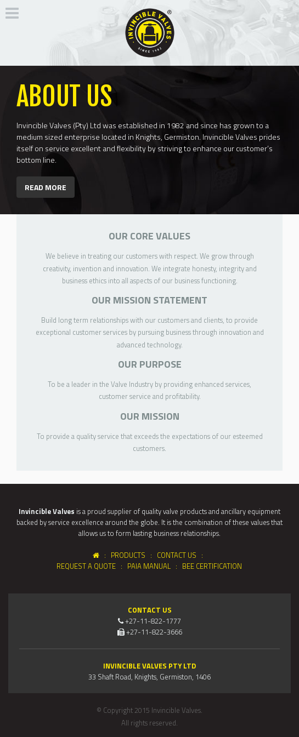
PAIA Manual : (153, 566)
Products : (134, 555)
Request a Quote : (91, 566)
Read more (45, 187)
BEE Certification (212, 566)
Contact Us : (181, 555)
